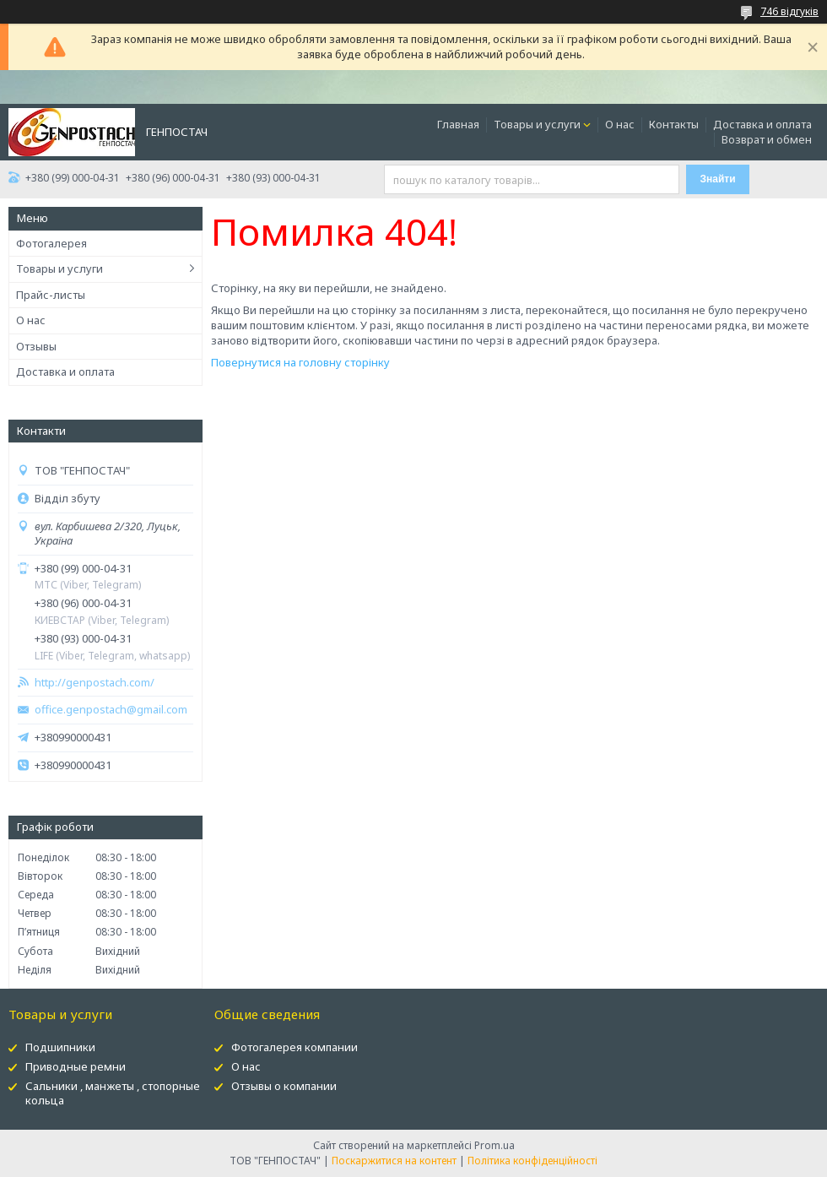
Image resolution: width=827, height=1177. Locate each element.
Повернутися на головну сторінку (300, 362)
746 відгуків (789, 11)
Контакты (674, 124)
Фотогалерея (51, 243)
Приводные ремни (75, 1066)
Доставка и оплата (762, 124)
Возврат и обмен (767, 139)
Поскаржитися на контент (394, 1160)
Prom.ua (494, 1145)
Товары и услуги (537, 124)
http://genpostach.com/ (94, 682)
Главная (458, 124)
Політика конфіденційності (532, 1160)
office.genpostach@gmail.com (111, 709)
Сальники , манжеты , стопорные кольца (112, 1093)
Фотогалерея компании (294, 1047)
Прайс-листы (50, 294)
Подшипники (60, 1047)
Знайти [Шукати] (718, 179)
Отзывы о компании (284, 1085)
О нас (620, 124)
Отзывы (36, 346)
